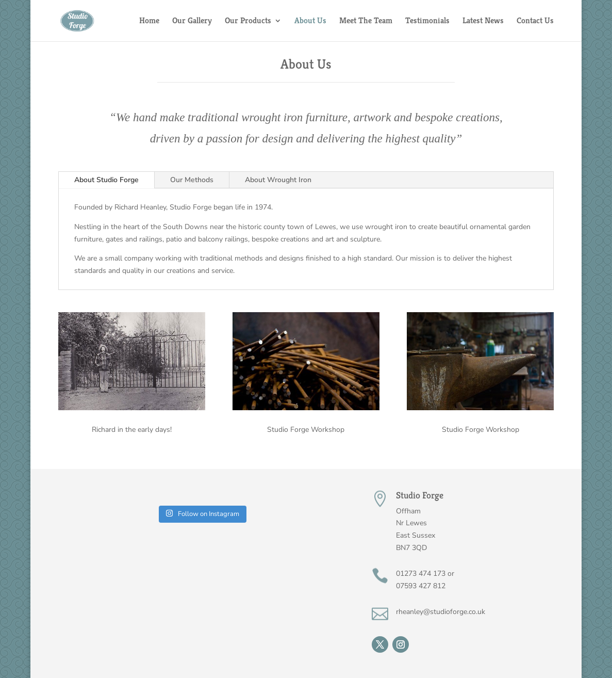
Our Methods (191, 180)
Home (149, 21)
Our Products (248, 21)
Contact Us (535, 21)
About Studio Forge (106, 180)
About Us (310, 21)
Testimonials (427, 21)
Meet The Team (365, 21)
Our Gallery (192, 21)
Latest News (483, 21)
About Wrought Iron (278, 180)
